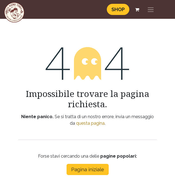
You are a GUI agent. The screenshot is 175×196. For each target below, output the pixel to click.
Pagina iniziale (87, 169)
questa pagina (90, 123)
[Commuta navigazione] (151, 9)
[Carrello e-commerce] (137, 9)
